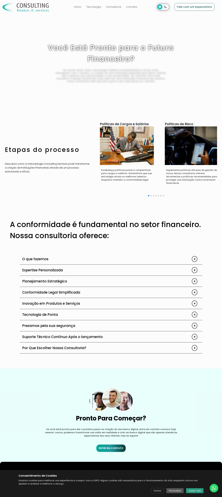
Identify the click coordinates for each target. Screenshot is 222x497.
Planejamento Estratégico (44, 281)
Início (77, 7)
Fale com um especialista (194, 7)
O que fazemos (35, 259)
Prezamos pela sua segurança (48, 325)
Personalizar (175, 490)
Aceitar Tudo (195, 490)
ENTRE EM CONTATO (111, 448)
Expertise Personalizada (42, 270)
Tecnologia (93, 7)
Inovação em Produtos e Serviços (51, 303)
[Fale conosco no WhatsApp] (214, 488)
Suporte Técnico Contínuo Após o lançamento (62, 336)
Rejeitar (157, 490)
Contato (131, 7)
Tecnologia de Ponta (40, 314)
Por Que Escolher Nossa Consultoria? (54, 347)
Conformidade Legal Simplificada (51, 292)
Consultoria (113, 7)
